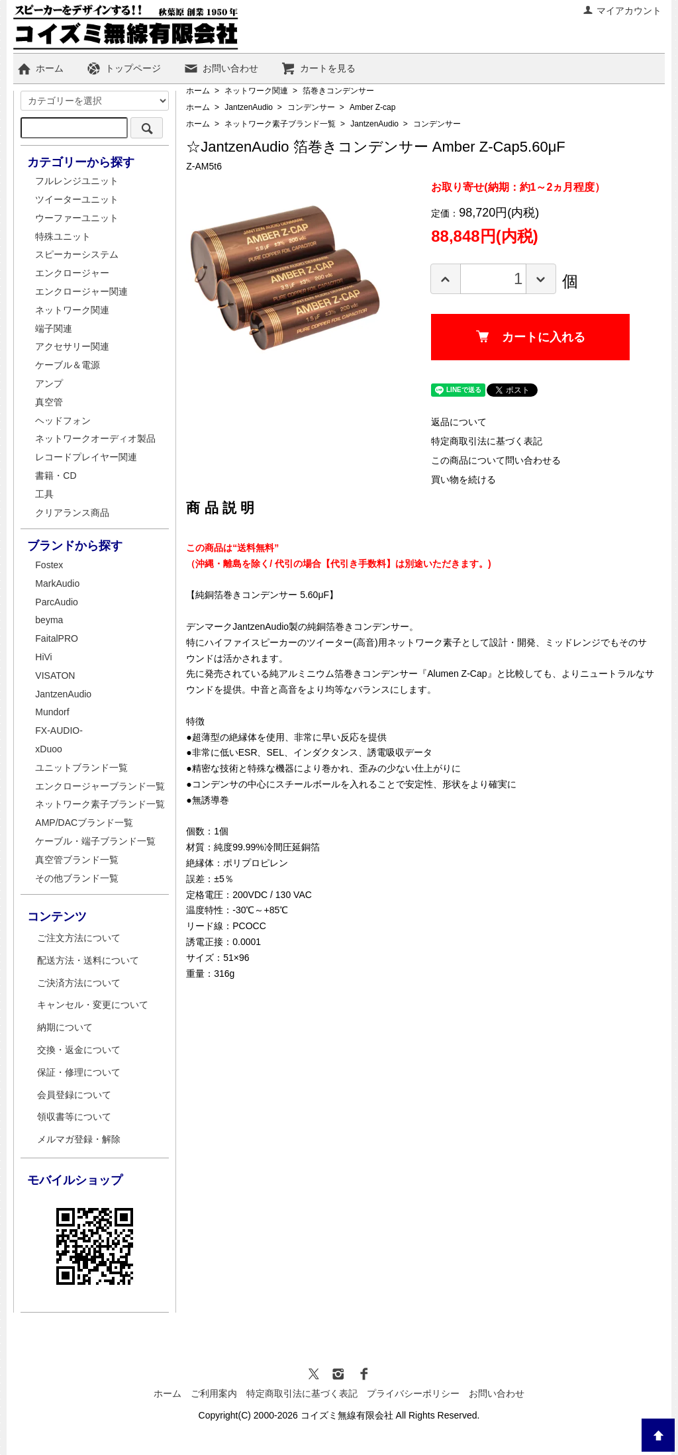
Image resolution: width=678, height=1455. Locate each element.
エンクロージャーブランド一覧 (100, 786)
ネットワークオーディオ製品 (95, 438)
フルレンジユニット (77, 181)
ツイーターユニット (77, 199)
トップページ (123, 68)
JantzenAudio (248, 107)
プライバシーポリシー (413, 1393)
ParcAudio (56, 602)
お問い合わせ (220, 68)
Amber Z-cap (372, 107)
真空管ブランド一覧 (77, 859)
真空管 (49, 402)
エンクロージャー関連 (81, 291)
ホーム (40, 68)
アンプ (49, 383)
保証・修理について (79, 1072)
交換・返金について (79, 1049)
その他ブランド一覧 (77, 878)
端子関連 (53, 328)
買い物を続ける (463, 479)
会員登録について (74, 1094)
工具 (44, 494)
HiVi (43, 657)
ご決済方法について (79, 983)
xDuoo (48, 749)
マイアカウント (622, 10)
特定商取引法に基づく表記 (486, 441)
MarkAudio (57, 583)
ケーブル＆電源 (67, 365)
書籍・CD (55, 475)
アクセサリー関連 (72, 346)
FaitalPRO (56, 638)
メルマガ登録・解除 (79, 1139)
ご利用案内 (214, 1393)
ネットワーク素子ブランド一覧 (280, 123)
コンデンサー (311, 107)
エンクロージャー (72, 273)
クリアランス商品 (72, 512)
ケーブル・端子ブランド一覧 (95, 841)
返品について (459, 422)
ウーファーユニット (77, 218)
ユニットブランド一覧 (81, 767)
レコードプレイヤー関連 (86, 457)
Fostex (49, 565)
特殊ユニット (63, 236)
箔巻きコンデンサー (338, 90)
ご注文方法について (79, 937)
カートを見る (318, 68)
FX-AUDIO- (59, 730)
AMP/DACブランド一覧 (84, 822)
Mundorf (52, 712)
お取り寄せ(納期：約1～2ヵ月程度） (518, 187)
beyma (49, 620)
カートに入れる (530, 337)
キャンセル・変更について (92, 1004)
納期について (65, 1027)
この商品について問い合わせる (496, 460)
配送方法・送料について (88, 960)
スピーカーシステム (77, 254)
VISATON (55, 675)
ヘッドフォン (63, 420)
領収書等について (74, 1116)
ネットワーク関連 (256, 90)
